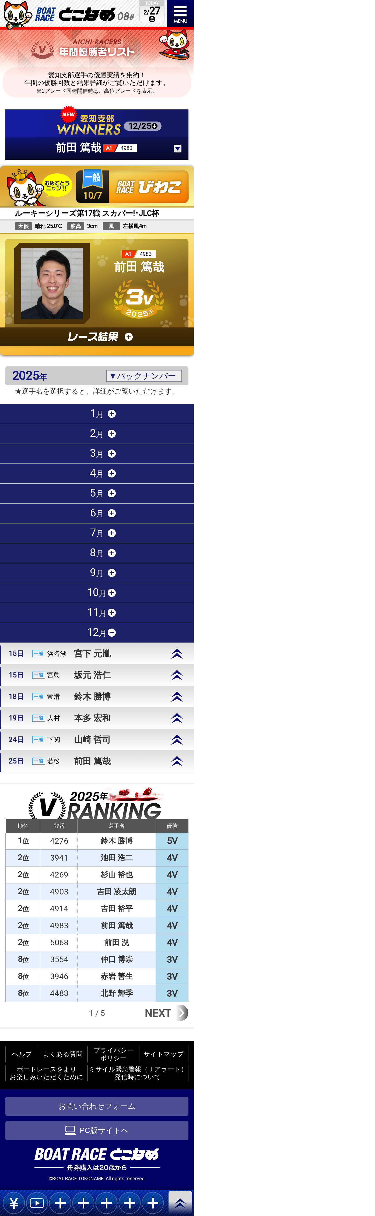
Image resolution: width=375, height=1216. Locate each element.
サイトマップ (163, 1054)
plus (60, 1203)
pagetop (181, 1203)
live (37, 1203)
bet (14, 1203)
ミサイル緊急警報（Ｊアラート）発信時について (138, 1073)
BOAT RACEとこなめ (84, 14)
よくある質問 (63, 1054)
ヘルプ (22, 1054)
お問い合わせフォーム (97, 1106)
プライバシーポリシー (113, 1054)
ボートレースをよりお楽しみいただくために (46, 1073)
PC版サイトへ (97, 1130)
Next (166, 1013)
